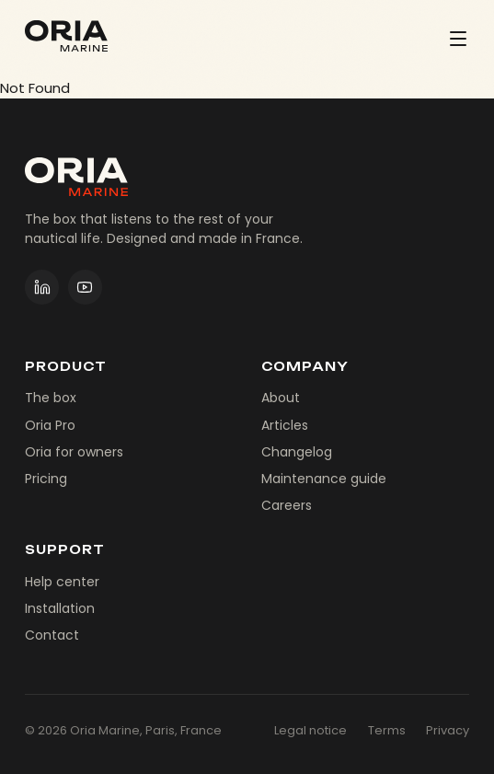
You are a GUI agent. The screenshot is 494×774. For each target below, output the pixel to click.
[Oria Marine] (66, 36)
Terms (387, 730)
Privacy (447, 730)
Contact (52, 635)
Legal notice (310, 730)
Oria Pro (50, 425)
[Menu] (458, 38)
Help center (62, 581)
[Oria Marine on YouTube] (85, 287)
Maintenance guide (323, 478)
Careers (286, 505)
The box (50, 397)
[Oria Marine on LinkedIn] (42, 287)
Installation (60, 608)
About (280, 397)
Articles (284, 425)
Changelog (296, 452)
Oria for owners (74, 452)
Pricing (46, 478)
